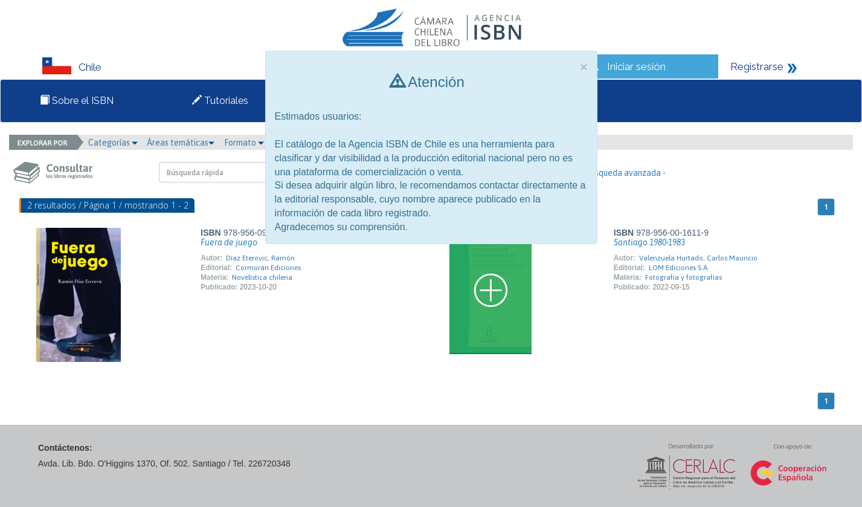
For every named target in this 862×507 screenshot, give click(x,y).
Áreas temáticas (180, 142)
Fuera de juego (229, 242)
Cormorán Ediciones (268, 267)
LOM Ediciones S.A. (679, 267)
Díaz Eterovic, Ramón (260, 258)
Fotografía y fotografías (683, 277)
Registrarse (756, 66)
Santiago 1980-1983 (649, 242)
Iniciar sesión (636, 66)
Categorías (113, 142)
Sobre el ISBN (77, 100)
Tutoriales (220, 100)
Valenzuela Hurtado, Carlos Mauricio (698, 258)
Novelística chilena (262, 277)
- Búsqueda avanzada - (623, 173)
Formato (244, 142)
